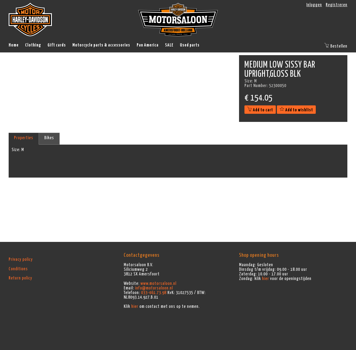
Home (14, 45)
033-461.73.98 (153, 293)
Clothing (33, 45)
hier (134, 306)
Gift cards (57, 45)
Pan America (148, 45)
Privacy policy (21, 259)
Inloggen (314, 5)
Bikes (49, 138)
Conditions (18, 269)
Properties (23, 138)
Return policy (20, 278)
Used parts (190, 45)
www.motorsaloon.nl (158, 283)
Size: (16, 150)
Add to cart (260, 110)
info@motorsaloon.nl (154, 288)
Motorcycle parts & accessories (101, 45)
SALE (169, 45)
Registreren (336, 5)
